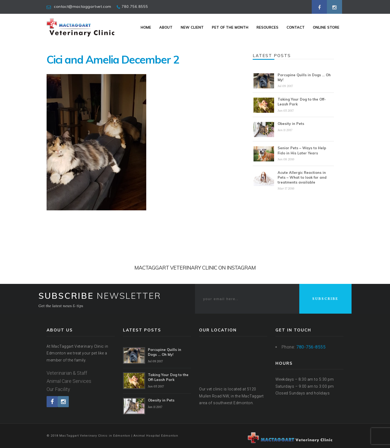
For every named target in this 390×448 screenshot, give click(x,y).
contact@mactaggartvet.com (82, 6)
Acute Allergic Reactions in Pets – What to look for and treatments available (302, 177)
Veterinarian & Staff (67, 373)
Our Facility (58, 389)
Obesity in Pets (291, 123)
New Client (192, 27)
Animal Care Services (69, 381)
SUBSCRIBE (325, 299)
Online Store (326, 27)
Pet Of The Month (230, 27)
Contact (296, 27)
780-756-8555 (311, 347)
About (166, 27)
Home (146, 27)
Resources (267, 27)
